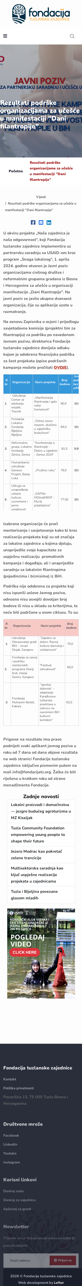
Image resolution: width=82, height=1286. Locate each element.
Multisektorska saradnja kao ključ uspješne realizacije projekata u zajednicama (37, 875)
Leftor (59, 1282)
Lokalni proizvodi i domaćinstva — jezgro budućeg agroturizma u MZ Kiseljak (41, 811)
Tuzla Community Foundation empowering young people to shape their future (38, 834)
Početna (16, 171)
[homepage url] (41, 13)
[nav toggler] (5, 36)
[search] (72, 36)
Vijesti (41, 197)
